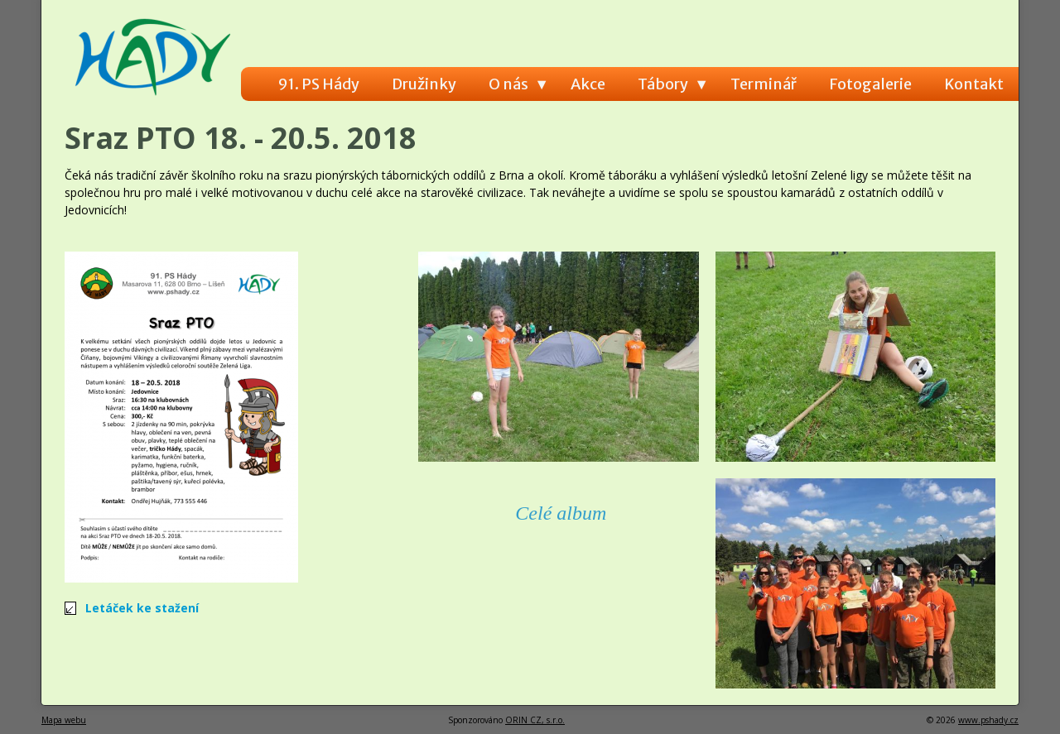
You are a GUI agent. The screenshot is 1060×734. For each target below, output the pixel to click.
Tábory (663, 84)
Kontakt (974, 84)
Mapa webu (63, 720)
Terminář (763, 84)
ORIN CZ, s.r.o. (535, 720)
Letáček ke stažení (142, 608)
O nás (508, 84)
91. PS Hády (318, 84)
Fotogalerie (870, 84)
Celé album (560, 513)
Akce (588, 84)
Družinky (424, 84)
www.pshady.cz (988, 720)
